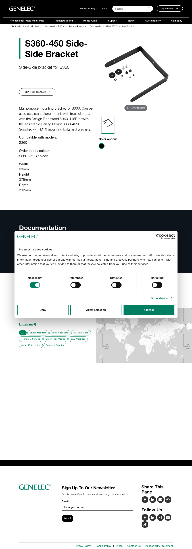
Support (112, 20)
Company (176, 20)
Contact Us (134, 546)
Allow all (149, 309)
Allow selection (96, 309)
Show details (159, 298)
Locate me (27, 324)
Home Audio (90, 20)
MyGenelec (167, 8)
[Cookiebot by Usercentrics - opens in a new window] (159, 236)
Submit (68, 518)
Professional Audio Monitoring (27, 20)
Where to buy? (88, 8)
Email (66, 501)
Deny (43, 309)
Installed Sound (64, 20)
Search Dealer (37, 92)
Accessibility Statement (159, 546)
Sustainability (153, 20)
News (131, 20)
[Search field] (132, 9)
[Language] (104, 8)
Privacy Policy (82, 546)
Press (119, 546)
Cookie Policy (103, 546)
